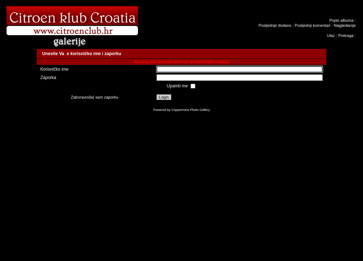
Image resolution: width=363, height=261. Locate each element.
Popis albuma (341, 20)
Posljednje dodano (274, 25)
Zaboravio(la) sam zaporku (94, 97)
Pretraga (346, 35)
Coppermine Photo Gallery (190, 110)
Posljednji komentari (312, 25)
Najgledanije (345, 25)
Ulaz (331, 35)
